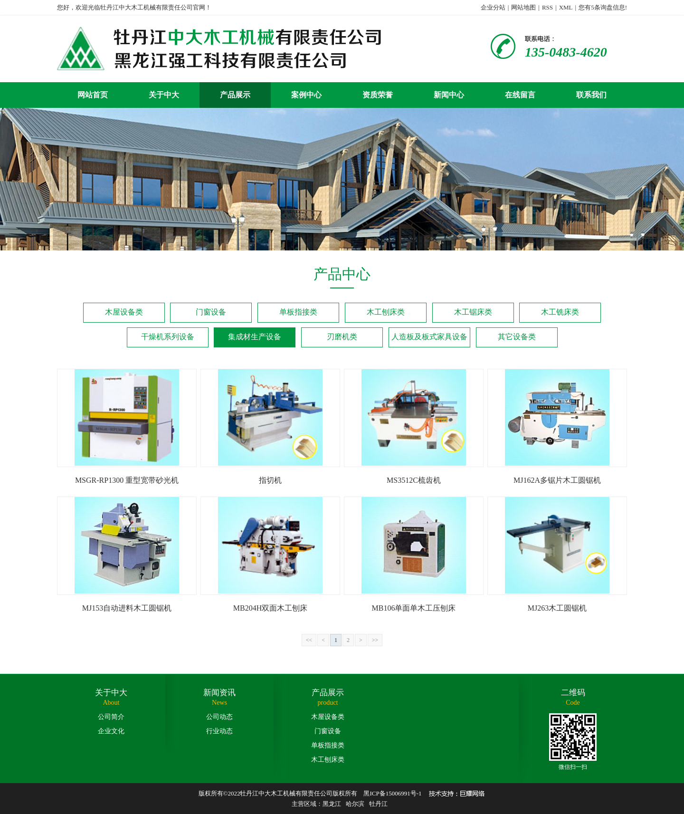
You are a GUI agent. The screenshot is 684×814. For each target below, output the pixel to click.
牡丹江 (378, 803)
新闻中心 (449, 95)
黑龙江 (332, 803)
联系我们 (591, 95)
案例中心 (306, 95)
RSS (547, 7)
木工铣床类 (560, 312)
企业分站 (493, 7)
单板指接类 (298, 312)
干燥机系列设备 (167, 337)
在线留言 (520, 95)
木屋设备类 (124, 312)
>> (375, 640)
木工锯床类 (473, 312)
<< (309, 640)
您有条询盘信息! (603, 7)
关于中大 (164, 95)
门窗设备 (211, 312)
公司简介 (111, 716)
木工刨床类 (386, 312)
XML (566, 7)
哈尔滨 (355, 803)
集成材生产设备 (254, 337)
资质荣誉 (377, 95)
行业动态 (219, 731)
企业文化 (111, 731)
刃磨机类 (342, 337)
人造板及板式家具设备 (429, 337)
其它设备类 (517, 337)
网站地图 (523, 7)
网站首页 (92, 95)
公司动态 (219, 716)
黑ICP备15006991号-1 (392, 793)
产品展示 (235, 95)
